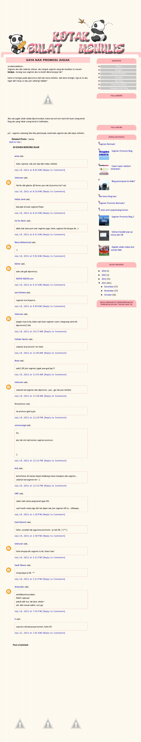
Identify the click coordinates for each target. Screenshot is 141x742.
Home (119, 66)
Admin (17, 264)
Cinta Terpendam (118, 84)
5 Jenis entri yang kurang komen (113, 210)
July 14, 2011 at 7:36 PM (29, 611)
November (109, 291)
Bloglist (118, 70)
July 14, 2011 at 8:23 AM (29, 213)
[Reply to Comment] (54, 170)
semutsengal (20, 425)
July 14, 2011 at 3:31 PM (29, 558)
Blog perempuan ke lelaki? (123, 181)
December (109, 287)
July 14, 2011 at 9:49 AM (29, 306)
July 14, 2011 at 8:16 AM (29, 192)
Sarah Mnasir (20, 565)
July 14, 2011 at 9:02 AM (29, 256)
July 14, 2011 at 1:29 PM (29, 514)
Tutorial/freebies (118, 73)
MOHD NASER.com (25, 279)
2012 (104, 279)
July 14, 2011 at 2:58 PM (29, 536)
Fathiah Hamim (21, 339)
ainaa (17, 156)
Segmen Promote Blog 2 (123, 217)
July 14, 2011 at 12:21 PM (29, 461)
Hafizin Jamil (20, 199)
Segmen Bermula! (107, 144)
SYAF (17, 494)
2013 (104, 275)
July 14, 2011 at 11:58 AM (29, 396)
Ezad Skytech (20, 522)
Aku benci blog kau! (108, 196)
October (108, 295)
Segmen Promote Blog (122, 151)
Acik (16, 468)
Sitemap (118, 77)
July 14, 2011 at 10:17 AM (29, 332)
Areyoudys (19, 587)
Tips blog (119, 81)
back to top (14, 142)
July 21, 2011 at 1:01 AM (29, 633)
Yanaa (17, 361)
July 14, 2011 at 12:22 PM (29, 486)
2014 (104, 271)
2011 (104, 283)
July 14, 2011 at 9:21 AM (29, 285)
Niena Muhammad (23, 242)
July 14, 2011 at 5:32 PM (29, 579)
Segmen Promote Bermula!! (112, 203)
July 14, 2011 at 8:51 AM (29, 235)
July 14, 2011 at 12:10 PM (29, 418)
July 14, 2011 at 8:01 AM (29, 170)
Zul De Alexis (20, 221)
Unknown (19, 178)
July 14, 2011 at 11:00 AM (29, 353)
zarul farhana (20, 293)
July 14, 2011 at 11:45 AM (29, 375)
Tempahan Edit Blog (119, 88)
